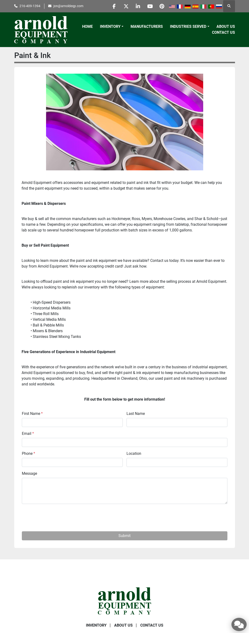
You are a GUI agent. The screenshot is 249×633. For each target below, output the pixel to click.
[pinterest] (162, 6)
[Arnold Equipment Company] (124, 600)
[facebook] (113, 6)
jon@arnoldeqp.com (68, 6)
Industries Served (188, 26)
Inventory (110, 26)
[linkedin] (138, 6)
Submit (124, 535)
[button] (111, 26)
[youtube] (150, 6)
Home (87, 26)
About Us (225, 26)
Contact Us (223, 32)
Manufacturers (147, 26)
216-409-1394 (29, 6)
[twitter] (126, 6)
